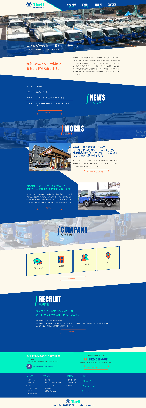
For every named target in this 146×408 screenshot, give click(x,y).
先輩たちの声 (72, 382)
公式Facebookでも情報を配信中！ (43, 366)
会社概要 (31, 382)
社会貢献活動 (32, 394)
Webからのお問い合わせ (95, 367)
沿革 (29, 385)
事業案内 (46, 376)
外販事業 (48, 208)
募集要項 (70, 385)
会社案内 (29, 376)
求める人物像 (72, 380)
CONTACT (111, 5)
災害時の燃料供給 (50, 391)
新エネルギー (49, 388)
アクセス (31, 391)
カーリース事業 (49, 385)
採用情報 (72, 331)
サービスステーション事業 (94, 172)
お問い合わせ (86, 381)
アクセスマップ (53, 361)
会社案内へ (71, 278)
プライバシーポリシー (89, 386)
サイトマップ (86, 391)
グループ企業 (32, 388)
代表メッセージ (33, 380)
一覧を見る (48, 112)
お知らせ (84, 376)
